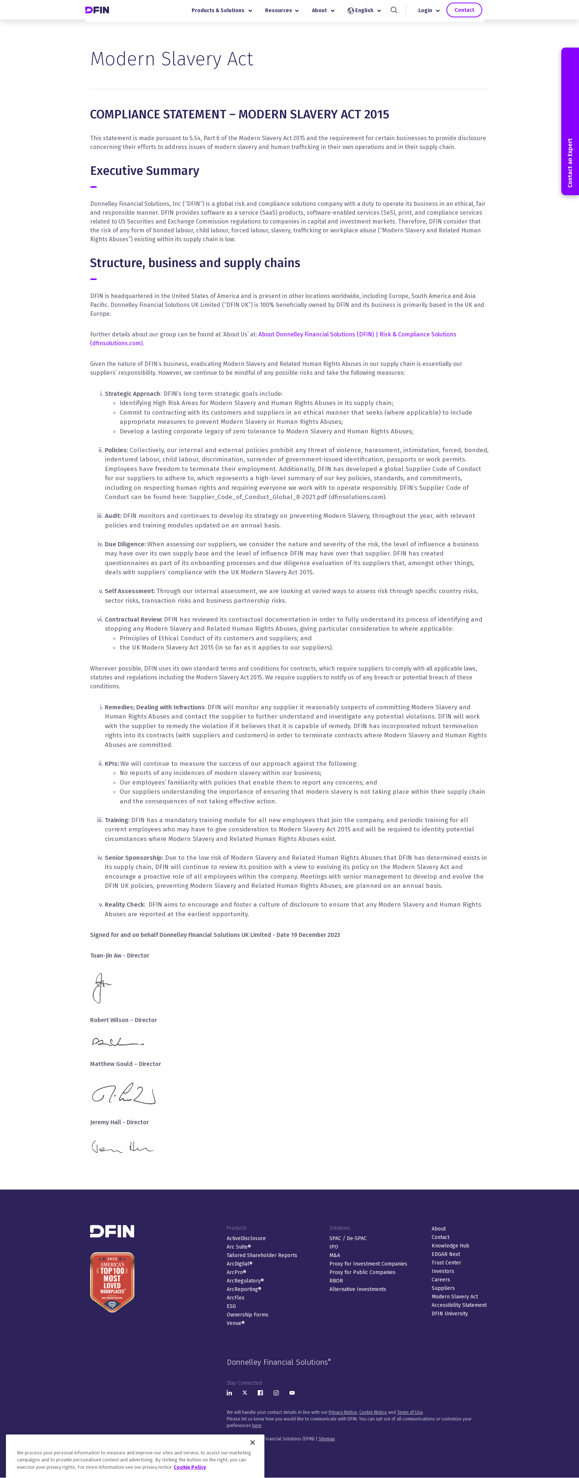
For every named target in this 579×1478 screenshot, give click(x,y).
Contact (469, 11)
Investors (443, 1271)
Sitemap (327, 1438)
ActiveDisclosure (246, 1238)
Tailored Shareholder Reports (262, 1255)
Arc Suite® (239, 1247)
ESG (231, 1306)
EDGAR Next (446, 1254)
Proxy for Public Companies (362, 1272)
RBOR (336, 1281)
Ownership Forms (247, 1315)
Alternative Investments (357, 1289)
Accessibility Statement (459, 1305)
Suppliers (443, 1288)
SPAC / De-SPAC (348, 1238)
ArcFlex (235, 1298)
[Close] (252, 1458)
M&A (334, 1255)
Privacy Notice (343, 1412)
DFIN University (450, 1314)
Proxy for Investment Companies (368, 1264)
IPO (333, 1247)
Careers (441, 1280)
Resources (287, 12)
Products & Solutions (227, 12)
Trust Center (446, 1263)
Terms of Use (410, 1412)
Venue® (236, 1323)
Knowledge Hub (450, 1246)
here (256, 1425)
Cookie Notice (373, 1412)
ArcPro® (236, 1272)
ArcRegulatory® (245, 1281)
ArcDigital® (240, 1264)
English (369, 12)
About (328, 12)
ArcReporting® (244, 1289)
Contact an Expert (569, 121)
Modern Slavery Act (455, 1297)
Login (434, 12)
